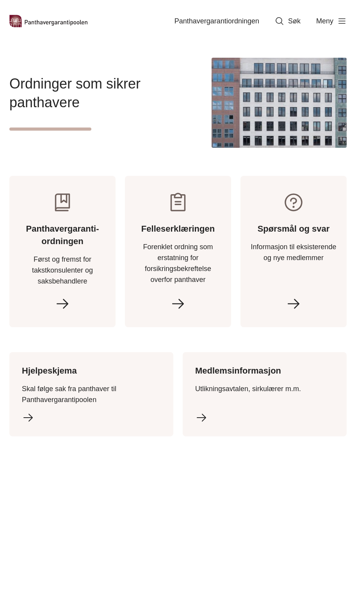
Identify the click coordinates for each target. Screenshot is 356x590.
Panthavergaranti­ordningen (216, 21)
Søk (288, 21)
